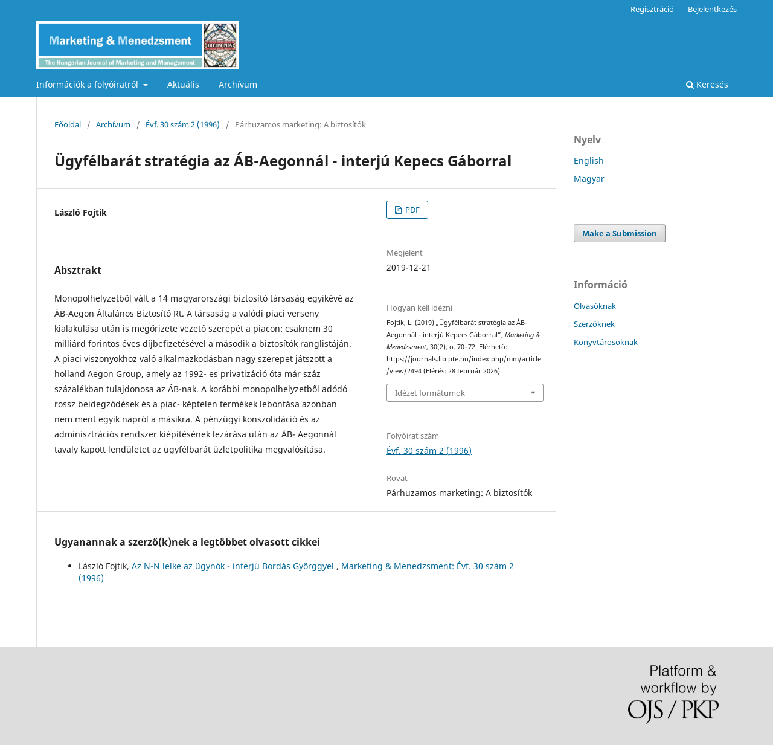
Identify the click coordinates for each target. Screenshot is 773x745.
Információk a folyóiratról (88, 84)
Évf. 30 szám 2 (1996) (183, 124)
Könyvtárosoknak (606, 342)
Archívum (238, 84)
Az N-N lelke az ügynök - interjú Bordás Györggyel (234, 566)
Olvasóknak (595, 305)
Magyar (589, 178)
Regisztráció (652, 9)
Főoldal (67, 124)
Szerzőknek (594, 323)
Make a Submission (619, 233)
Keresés (707, 84)
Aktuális (183, 84)
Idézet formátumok (430, 392)
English (589, 160)
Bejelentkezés (712, 9)
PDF (411, 209)
